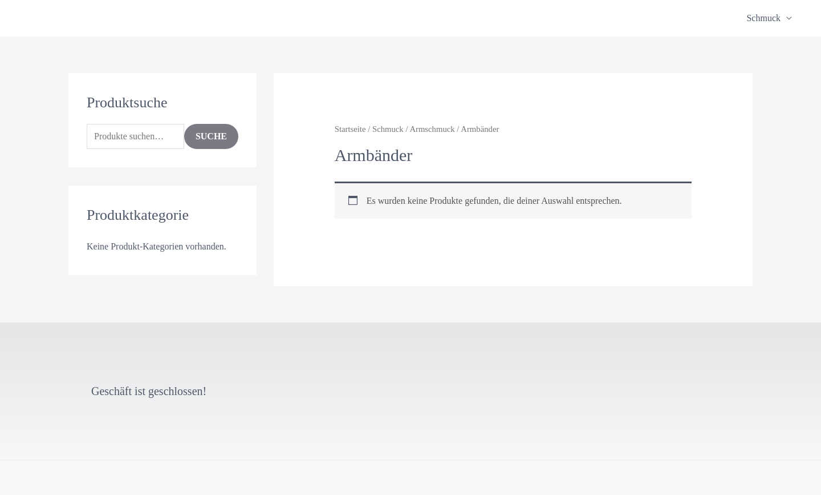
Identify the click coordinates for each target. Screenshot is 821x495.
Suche (211, 136)
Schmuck (763, 18)
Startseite (350, 129)
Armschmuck (431, 129)
